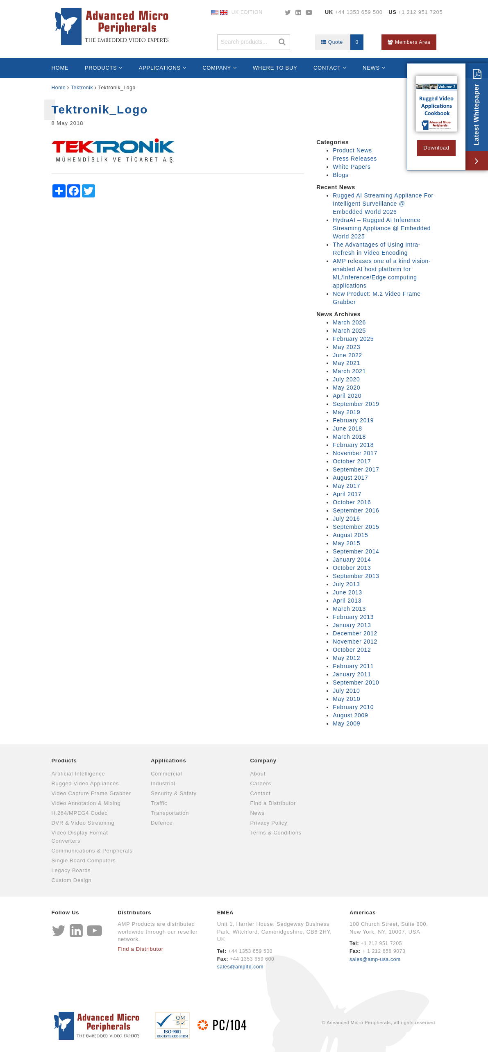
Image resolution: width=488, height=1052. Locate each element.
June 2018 (347, 428)
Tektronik (82, 88)
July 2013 (346, 584)
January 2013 (352, 625)
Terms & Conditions (276, 833)
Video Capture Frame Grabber (91, 793)
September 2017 (356, 469)
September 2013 (356, 576)
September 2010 (356, 682)
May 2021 (346, 363)
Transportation (170, 813)
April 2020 (347, 395)
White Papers (351, 166)
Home (60, 68)
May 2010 (346, 699)
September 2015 (356, 527)
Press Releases (355, 158)
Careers (260, 783)
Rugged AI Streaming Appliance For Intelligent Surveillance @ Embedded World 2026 (383, 203)
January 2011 (352, 674)
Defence (162, 823)
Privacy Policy (269, 823)
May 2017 (346, 486)
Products (101, 68)
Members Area (409, 42)
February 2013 (353, 617)
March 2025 (349, 330)
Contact (327, 68)
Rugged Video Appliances (85, 783)
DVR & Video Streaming (83, 823)
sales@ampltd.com (240, 967)
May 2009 (346, 723)
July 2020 (346, 379)
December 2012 (355, 633)
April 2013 (347, 600)
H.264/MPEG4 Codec (80, 813)
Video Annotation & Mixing (86, 803)
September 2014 (356, 551)
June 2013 (347, 592)
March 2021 (349, 371)
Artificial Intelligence (78, 774)
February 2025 (353, 339)
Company (216, 68)
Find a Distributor (273, 803)
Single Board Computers (84, 860)
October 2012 (352, 649)
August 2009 (350, 715)
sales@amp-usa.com (375, 959)
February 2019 (353, 420)
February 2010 (353, 707)
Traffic (159, 803)
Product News (352, 150)
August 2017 (350, 477)
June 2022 (347, 355)
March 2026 (349, 322)
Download (436, 148)
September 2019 (356, 404)
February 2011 (353, 666)
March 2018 (349, 436)
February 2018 (353, 445)
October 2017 (352, 461)
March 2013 (349, 608)
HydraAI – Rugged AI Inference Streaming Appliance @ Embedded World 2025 (382, 228)
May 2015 (346, 543)
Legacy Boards (71, 870)
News (371, 68)
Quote (342, 42)
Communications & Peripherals (92, 851)
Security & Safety (174, 793)
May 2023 (346, 347)
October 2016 (352, 502)
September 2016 (356, 510)
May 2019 (346, 412)
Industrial (163, 783)
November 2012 (355, 641)
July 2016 (346, 518)
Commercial (166, 774)
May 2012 (346, 658)
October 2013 (352, 568)
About (258, 774)
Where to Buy (275, 68)
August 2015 (350, 535)
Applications (160, 68)
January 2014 (352, 559)
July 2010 (346, 690)
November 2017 (355, 453)
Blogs (341, 175)
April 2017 (347, 494)
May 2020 (346, 387)
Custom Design (72, 880)
